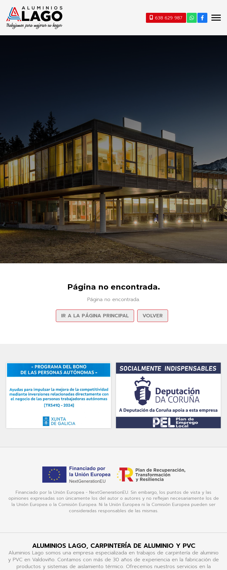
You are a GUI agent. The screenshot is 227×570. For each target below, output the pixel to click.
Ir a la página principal (95, 316)
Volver (152, 316)
